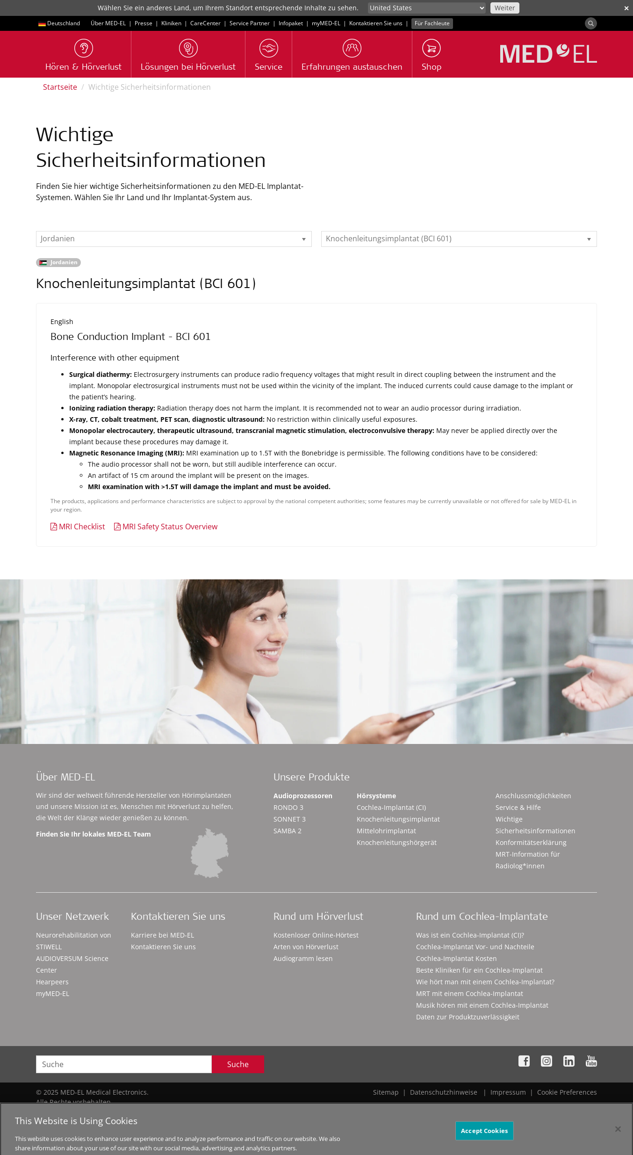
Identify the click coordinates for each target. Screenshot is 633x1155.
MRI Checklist (82, 526)
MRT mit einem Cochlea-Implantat (469, 993)
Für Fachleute (432, 23)
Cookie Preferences (567, 1092)
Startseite (60, 87)
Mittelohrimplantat (386, 830)
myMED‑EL (326, 23)
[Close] (618, 1135)
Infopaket (291, 23)
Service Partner (250, 23)
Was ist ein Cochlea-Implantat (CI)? (470, 935)
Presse (143, 23)
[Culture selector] (427, 8)
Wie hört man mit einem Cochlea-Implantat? (485, 981)
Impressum (508, 1092)
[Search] (591, 23)
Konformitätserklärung (531, 842)
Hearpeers (52, 981)
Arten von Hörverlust (305, 946)
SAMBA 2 (287, 830)
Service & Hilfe (518, 807)
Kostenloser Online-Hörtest (316, 935)
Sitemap (386, 1092)
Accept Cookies (484, 1136)
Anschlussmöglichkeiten (533, 795)
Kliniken (171, 23)
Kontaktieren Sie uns (376, 23)
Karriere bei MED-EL (162, 935)
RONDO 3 (288, 807)
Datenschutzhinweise (443, 1092)
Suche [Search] (238, 1064)
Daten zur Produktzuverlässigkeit (467, 1016)
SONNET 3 (289, 819)
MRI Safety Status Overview (169, 526)
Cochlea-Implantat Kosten (456, 958)
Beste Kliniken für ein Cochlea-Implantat (479, 970)
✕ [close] (626, 8)
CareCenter (205, 23)
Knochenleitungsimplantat (398, 819)
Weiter (505, 7)
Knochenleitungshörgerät (397, 842)
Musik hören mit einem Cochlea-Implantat (482, 1005)
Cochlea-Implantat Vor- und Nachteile (475, 946)
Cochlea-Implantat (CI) (391, 807)
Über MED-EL (108, 23)
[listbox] (174, 239)
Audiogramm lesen (303, 958)
